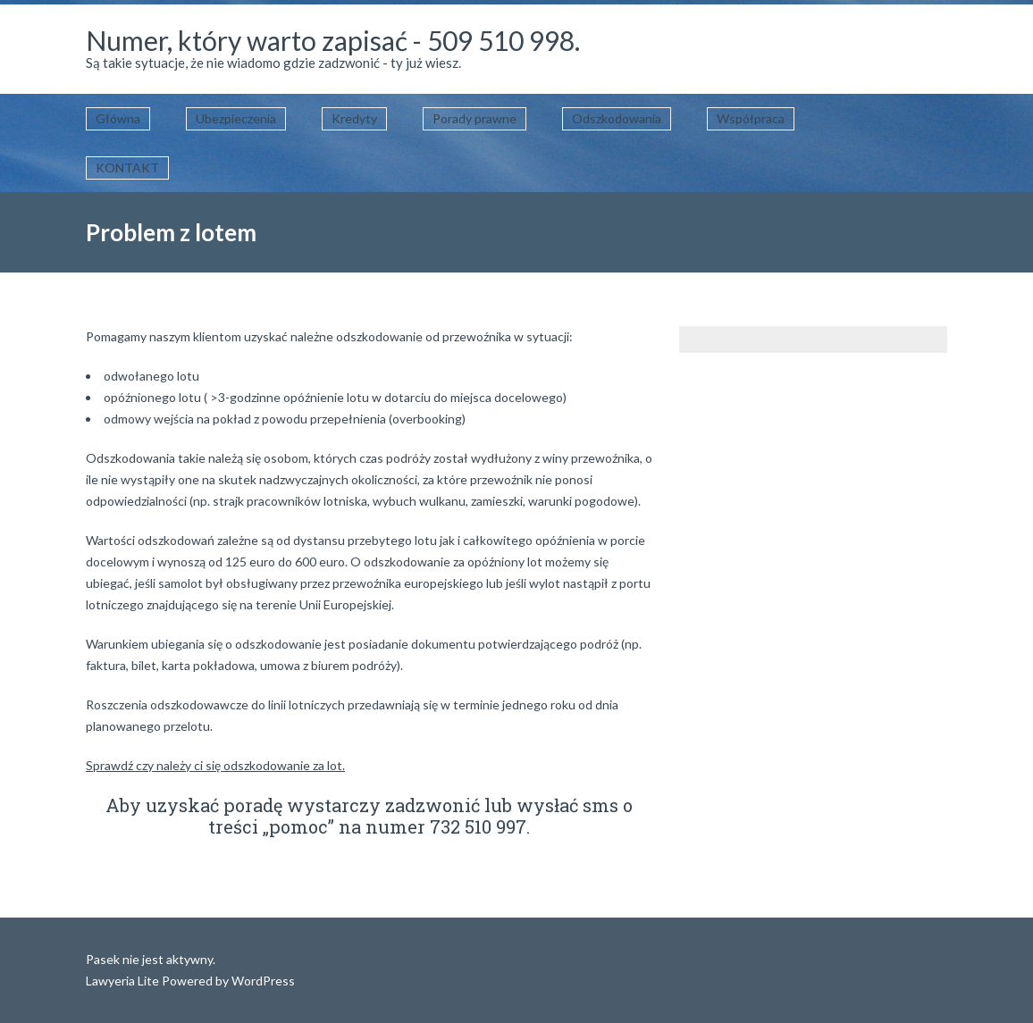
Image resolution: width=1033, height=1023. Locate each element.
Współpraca (751, 118)
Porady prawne (474, 118)
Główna (118, 118)
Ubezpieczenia (236, 118)
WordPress (262, 980)
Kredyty (354, 118)
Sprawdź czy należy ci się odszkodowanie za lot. (215, 765)
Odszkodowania (616, 118)
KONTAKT (127, 167)
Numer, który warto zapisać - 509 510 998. (333, 40)
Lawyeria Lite (124, 980)
